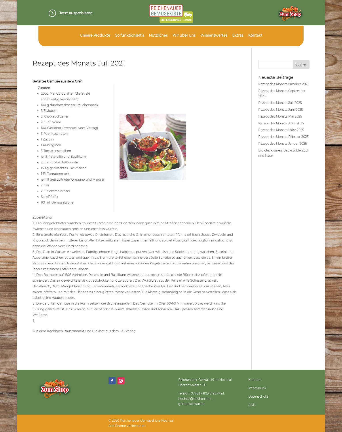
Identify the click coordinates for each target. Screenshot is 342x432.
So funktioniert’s (129, 35)
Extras (237, 35)
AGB (251, 405)
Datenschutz (258, 396)
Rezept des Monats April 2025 (281, 123)
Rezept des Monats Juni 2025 (280, 110)
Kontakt (255, 35)
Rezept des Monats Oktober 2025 (283, 84)
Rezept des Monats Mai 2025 (280, 116)
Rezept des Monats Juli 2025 (280, 103)
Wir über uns (184, 35)
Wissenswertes (213, 35)
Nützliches (158, 35)
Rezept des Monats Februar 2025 (283, 137)
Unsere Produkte (95, 35)
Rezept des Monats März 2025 (281, 130)
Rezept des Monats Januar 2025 (282, 144)
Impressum (257, 388)
